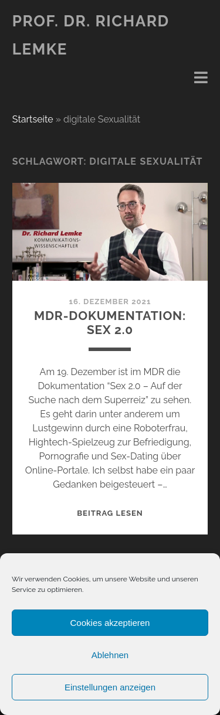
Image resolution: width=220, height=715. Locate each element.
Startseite (32, 119)
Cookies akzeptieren (110, 623)
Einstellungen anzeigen (110, 687)
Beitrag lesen (110, 513)
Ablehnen (110, 655)
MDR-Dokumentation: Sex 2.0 (110, 322)
